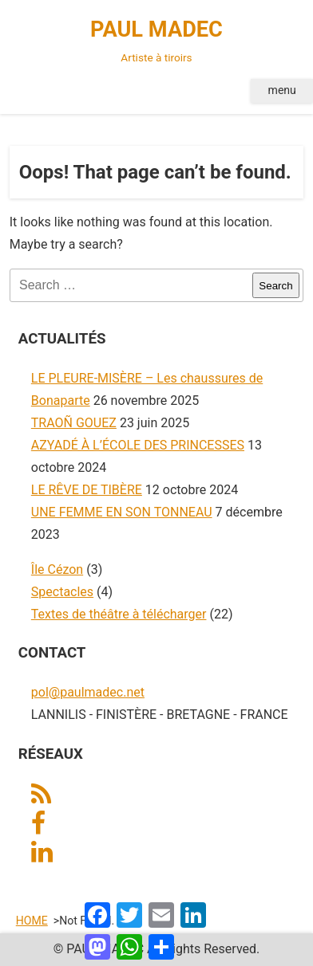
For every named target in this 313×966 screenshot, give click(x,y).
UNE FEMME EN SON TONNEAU (121, 512)
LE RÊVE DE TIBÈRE (86, 489)
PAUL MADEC (157, 42)
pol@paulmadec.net (88, 692)
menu (282, 90)
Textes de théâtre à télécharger (119, 614)
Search (275, 286)
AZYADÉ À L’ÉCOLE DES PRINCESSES (137, 445)
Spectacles (62, 591)
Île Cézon (57, 569)
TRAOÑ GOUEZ (74, 422)
